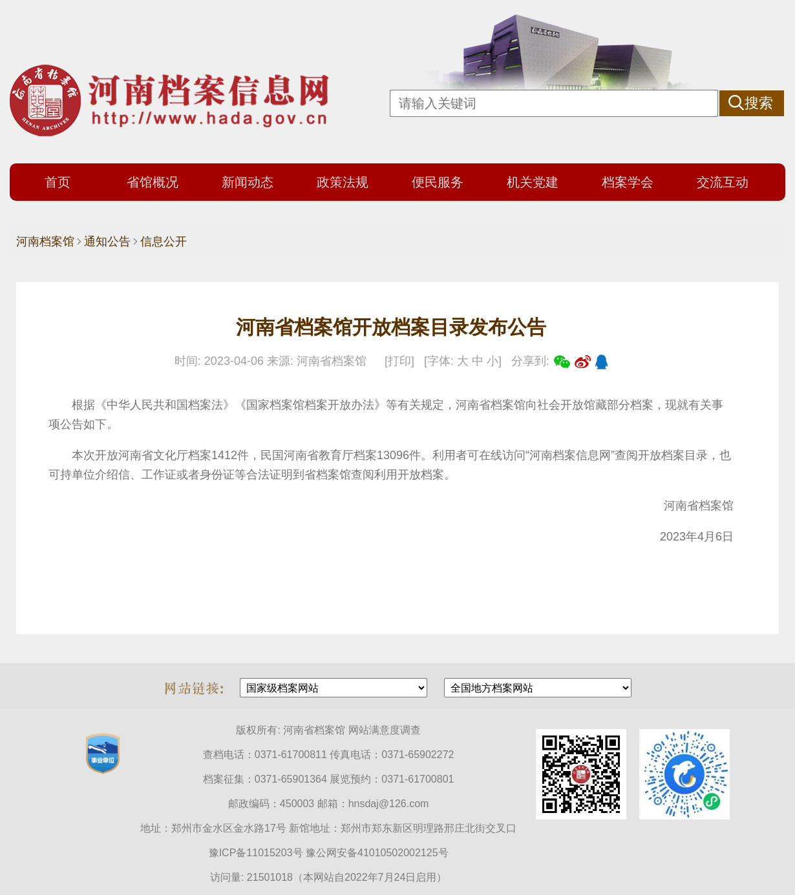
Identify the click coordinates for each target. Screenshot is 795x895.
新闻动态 (247, 182)
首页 (57, 182)
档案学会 (627, 182)
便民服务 (437, 182)
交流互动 (722, 182)
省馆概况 (152, 182)
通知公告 (107, 241)
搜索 (759, 103)
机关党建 (532, 182)
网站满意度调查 (384, 730)
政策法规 (342, 182)
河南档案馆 (45, 241)
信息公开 (163, 241)
